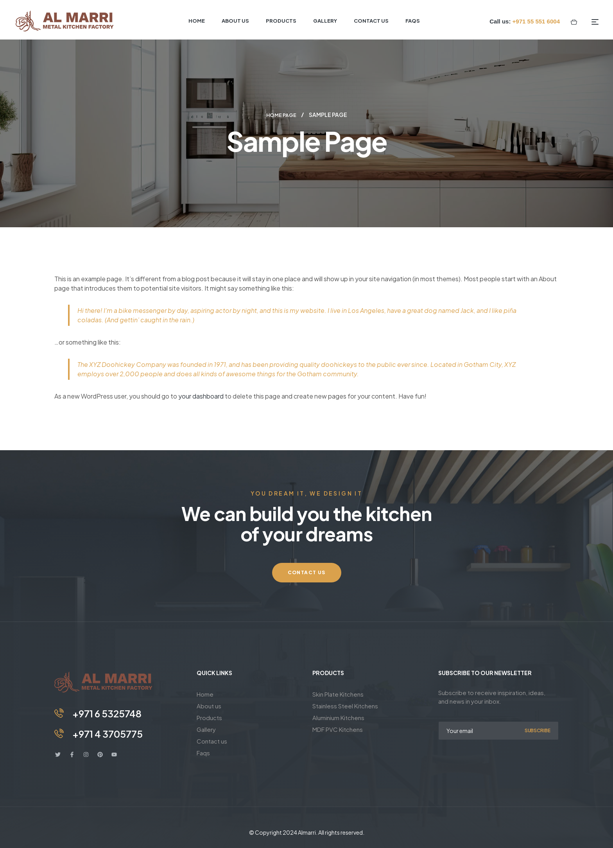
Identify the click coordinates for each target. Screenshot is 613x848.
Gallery (206, 729)
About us (209, 705)
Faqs (203, 752)
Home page (281, 114)
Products (209, 717)
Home (205, 693)
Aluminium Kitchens (338, 717)
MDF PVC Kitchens (337, 729)
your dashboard (201, 396)
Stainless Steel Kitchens (345, 705)
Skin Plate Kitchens (338, 693)
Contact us (212, 740)
